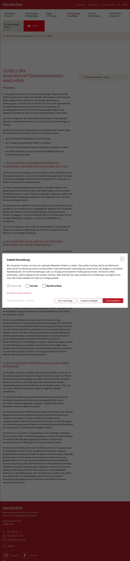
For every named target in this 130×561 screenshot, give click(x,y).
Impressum (29, 301)
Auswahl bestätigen (89, 300)
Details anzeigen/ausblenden (20, 293)
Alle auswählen (113, 300)
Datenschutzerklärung (15, 301)
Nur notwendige (65, 300)
